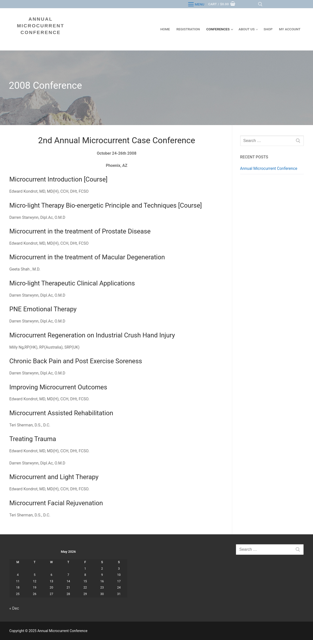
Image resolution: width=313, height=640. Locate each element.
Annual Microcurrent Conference (268, 168)
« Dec (14, 608)
